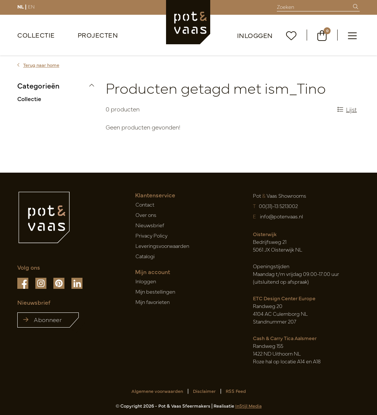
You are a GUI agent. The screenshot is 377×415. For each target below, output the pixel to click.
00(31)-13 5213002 (278, 206)
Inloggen (255, 35)
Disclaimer (204, 391)
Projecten (98, 34)
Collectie (36, 34)
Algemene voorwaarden (157, 391)
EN (31, 6)
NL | (22, 6)
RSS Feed (236, 391)
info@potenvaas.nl (281, 216)
